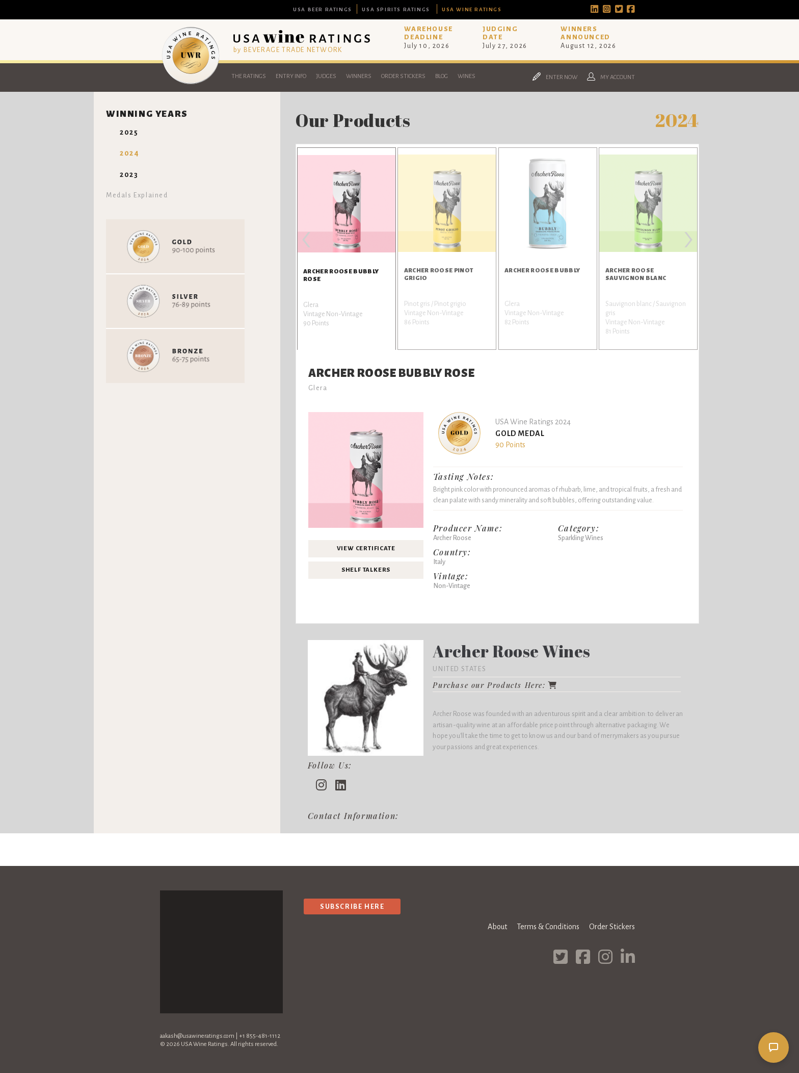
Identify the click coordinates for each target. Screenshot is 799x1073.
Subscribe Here (352, 906)
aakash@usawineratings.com (197, 1036)
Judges (326, 76)
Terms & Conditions (548, 927)
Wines (466, 76)
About (497, 927)
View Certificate (366, 548)
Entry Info (291, 76)
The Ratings (248, 76)
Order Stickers (403, 76)
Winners (358, 76)
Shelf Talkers (365, 570)
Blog (441, 76)
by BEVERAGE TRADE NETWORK (287, 50)
